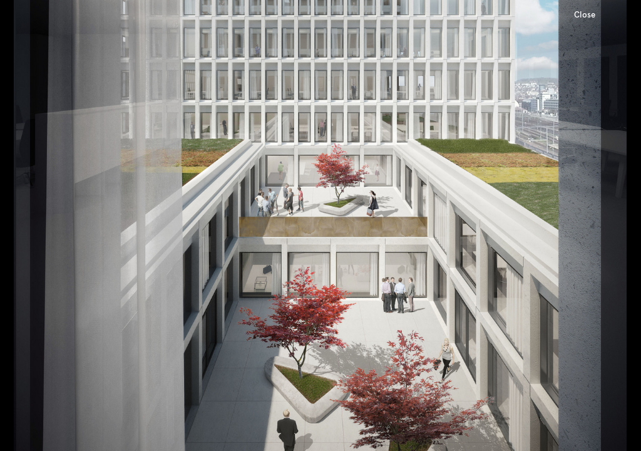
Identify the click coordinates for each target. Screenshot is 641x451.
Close (584, 14)
